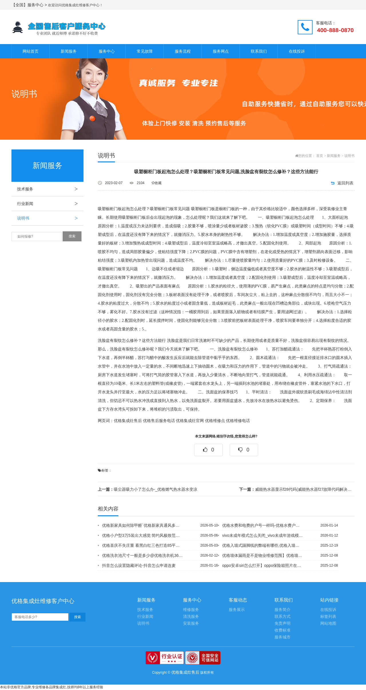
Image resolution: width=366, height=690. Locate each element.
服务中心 (107, 51)
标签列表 (328, 616)
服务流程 (183, 51)
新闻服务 (69, 51)
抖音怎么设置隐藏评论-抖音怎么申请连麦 (139, 565)
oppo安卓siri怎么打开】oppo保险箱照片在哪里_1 (262, 565)
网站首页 (31, 51)
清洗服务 (191, 616)
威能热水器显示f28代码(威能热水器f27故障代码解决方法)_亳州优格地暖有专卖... (297, 489)
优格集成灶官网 (190, 421)
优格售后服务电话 (159, 421)
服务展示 (237, 610)
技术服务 (50, 189)
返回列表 (345, 183)
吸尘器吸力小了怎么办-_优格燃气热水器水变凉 (147, 489)
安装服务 (191, 623)
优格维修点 (215, 421)
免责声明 (282, 623)
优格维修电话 (238, 421)
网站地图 (328, 623)
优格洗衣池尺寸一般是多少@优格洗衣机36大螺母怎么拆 (142, 555)
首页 (319, 155)
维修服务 (191, 610)
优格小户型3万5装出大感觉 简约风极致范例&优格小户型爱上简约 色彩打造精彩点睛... (142, 535)
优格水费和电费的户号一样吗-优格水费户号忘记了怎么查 (262, 525)
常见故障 (145, 51)
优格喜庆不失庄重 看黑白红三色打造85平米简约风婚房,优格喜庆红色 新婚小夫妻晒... (142, 545)
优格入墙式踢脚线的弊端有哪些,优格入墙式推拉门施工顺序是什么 (262, 545)
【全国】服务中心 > (29, 5)
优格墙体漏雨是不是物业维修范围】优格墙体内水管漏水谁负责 (262, 555)
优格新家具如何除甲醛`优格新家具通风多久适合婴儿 (142, 525)
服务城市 (282, 637)
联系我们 (259, 51)
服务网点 (221, 51)
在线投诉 (297, 51)
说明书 (50, 218)
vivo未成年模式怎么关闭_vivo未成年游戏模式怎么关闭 (262, 535)
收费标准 (282, 630)
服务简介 (282, 610)
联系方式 (282, 616)
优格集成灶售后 (128, 421)
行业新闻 (50, 203)
